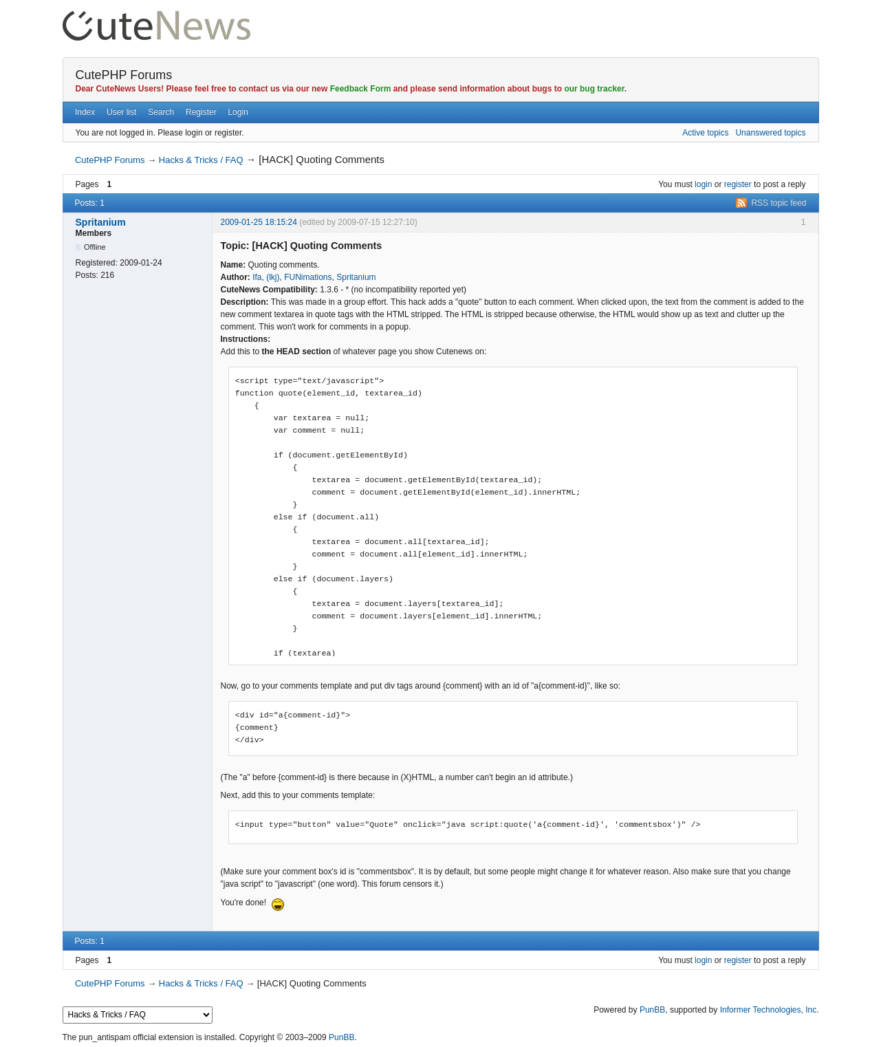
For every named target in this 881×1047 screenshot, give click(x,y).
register (738, 184)
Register (201, 112)
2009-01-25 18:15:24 (259, 222)
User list (121, 112)
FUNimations (307, 277)
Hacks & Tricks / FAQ (201, 160)
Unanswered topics (770, 133)
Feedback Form (360, 89)
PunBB (652, 1010)
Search (161, 112)
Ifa (256, 277)
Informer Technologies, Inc (768, 1010)
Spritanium (101, 222)
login (703, 184)
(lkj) (272, 277)
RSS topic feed (778, 203)
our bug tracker (594, 89)
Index (85, 112)
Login (238, 112)
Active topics (705, 133)
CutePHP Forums (124, 75)
